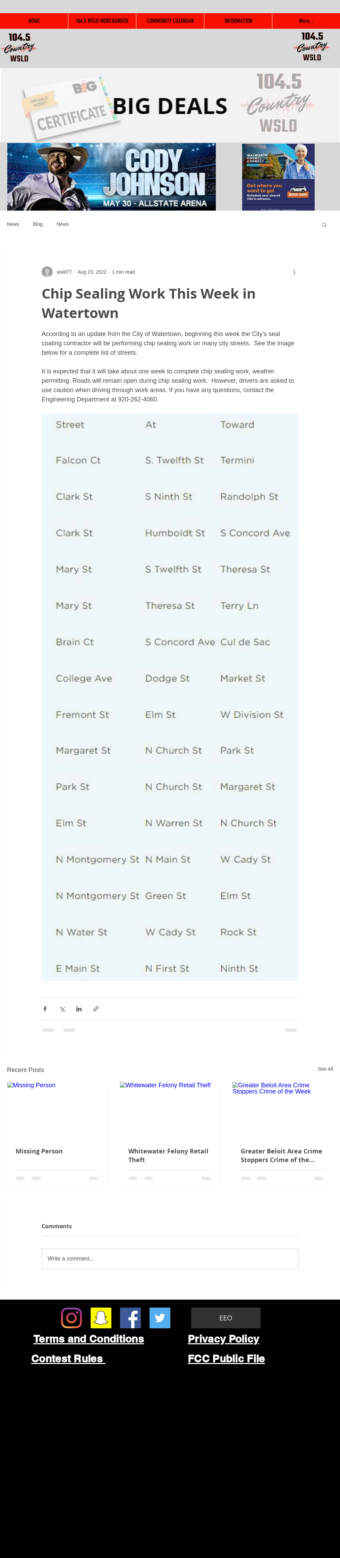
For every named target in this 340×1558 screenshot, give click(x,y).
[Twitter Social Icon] (160, 1318)
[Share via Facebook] (45, 1009)
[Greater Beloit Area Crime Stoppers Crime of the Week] (282, 1110)
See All (325, 1069)
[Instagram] (71, 1318)
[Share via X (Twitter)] (62, 1009)
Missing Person (39, 1151)
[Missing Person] (57, 1110)
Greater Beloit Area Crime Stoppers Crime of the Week (281, 1155)
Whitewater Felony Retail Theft (168, 1155)
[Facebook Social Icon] (130, 1318)
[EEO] (226, 1318)
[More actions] (294, 272)
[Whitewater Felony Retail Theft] (170, 1110)
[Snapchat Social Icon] (101, 1318)
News (13, 224)
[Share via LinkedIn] (79, 1009)
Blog (38, 224)
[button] (324, 224)
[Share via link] (96, 1009)
